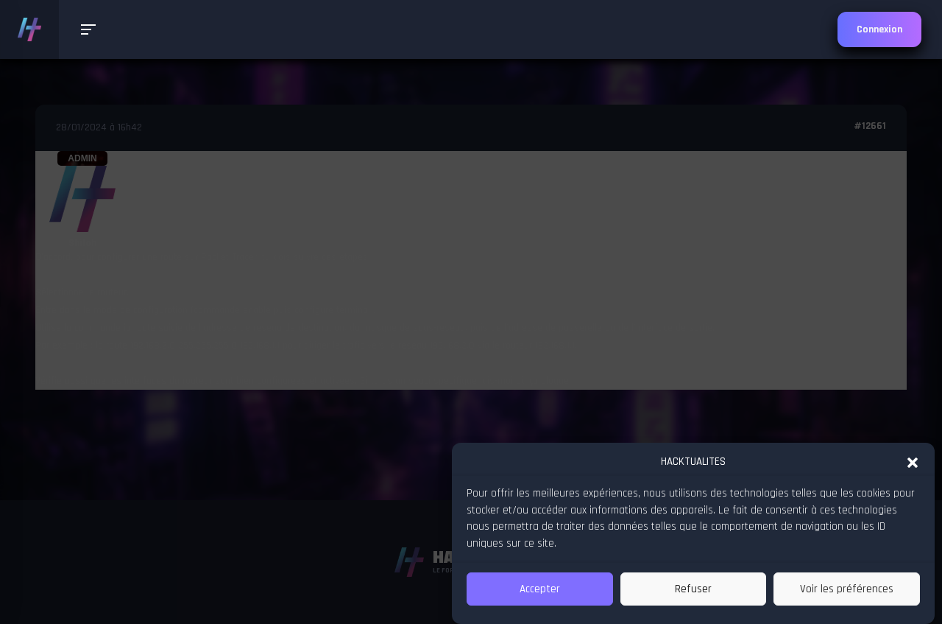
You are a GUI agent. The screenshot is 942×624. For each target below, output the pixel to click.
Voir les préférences (846, 589)
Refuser (693, 589)
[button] (912, 461)
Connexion (879, 29)
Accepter (540, 589)
